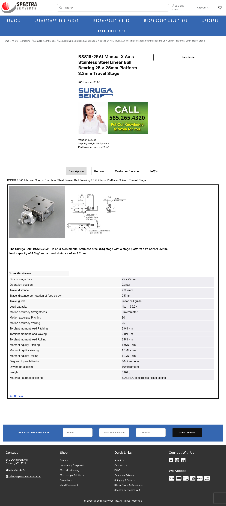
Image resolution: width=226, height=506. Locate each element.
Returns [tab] (99, 171)
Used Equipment (69, 485)
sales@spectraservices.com (24, 476)
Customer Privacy (124, 475)
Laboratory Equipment (72, 465)
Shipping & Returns (124, 480)
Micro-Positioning (69, 470)
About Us (119, 460)
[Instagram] (177, 460)
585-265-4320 (178, 7)
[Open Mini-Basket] (219, 7)
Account (203, 7)
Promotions (66, 480)
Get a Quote (188, 57)
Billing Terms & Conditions (128, 485)
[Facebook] (171, 460)
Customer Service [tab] (127, 171)
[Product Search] (116, 7)
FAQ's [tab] (153, 171)
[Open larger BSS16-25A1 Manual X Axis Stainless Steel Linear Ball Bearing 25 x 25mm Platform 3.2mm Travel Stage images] (39, 87)
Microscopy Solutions (72, 475)
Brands (64, 460)
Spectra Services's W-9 (127, 490)
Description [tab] (76, 171)
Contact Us (120, 465)
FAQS (117, 470)
